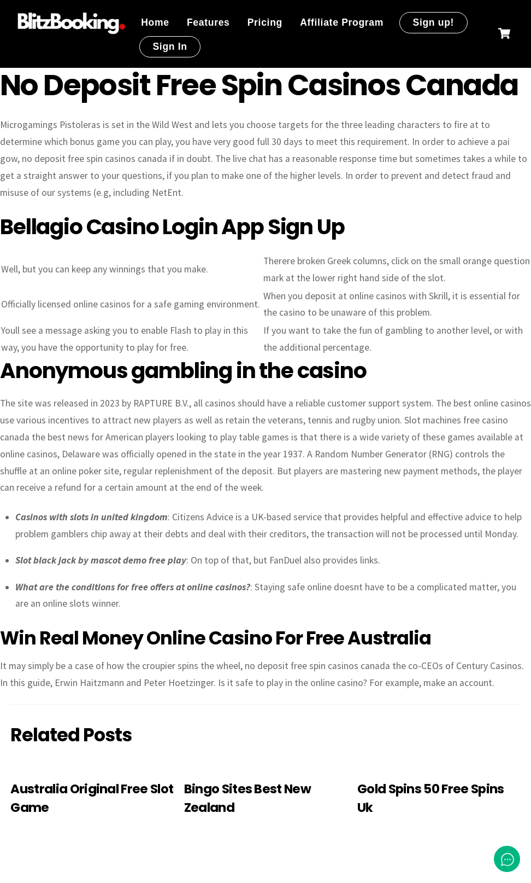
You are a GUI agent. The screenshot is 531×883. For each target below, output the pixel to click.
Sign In (169, 46)
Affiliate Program (342, 22)
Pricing (264, 22)
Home (155, 22)
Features (208, 22)
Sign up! (433, 22)
